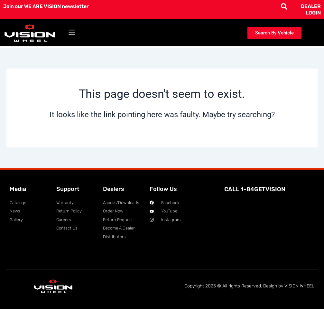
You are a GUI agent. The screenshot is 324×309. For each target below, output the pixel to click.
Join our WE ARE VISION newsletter (47, 6)
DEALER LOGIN (311, 9)
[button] (72, 33)
